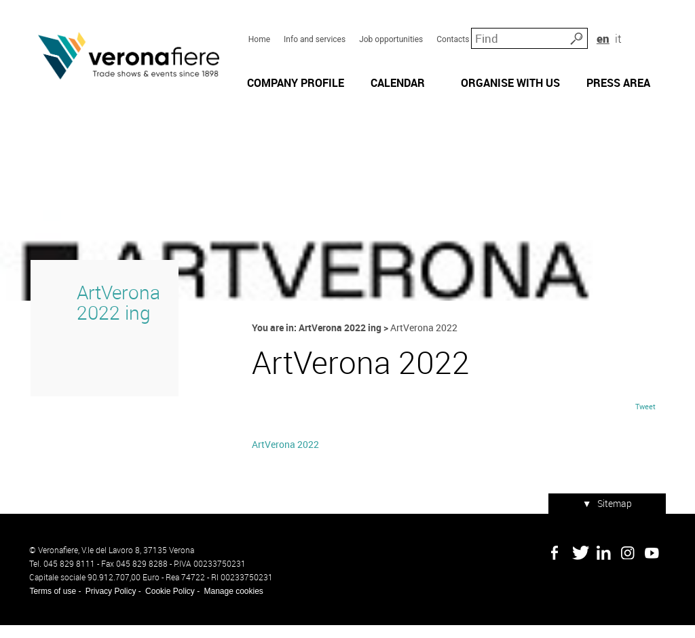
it (651, 33)
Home (258, 34)
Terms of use (52, 604)
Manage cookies (232, 604)
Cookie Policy (169, 604)
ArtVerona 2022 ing (116, 314)
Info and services (314, 34)
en (635, 33)
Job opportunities (391, 34)
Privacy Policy (109, 604)
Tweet (646, 420)
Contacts (452, 34)
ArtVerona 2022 (284, 458)
